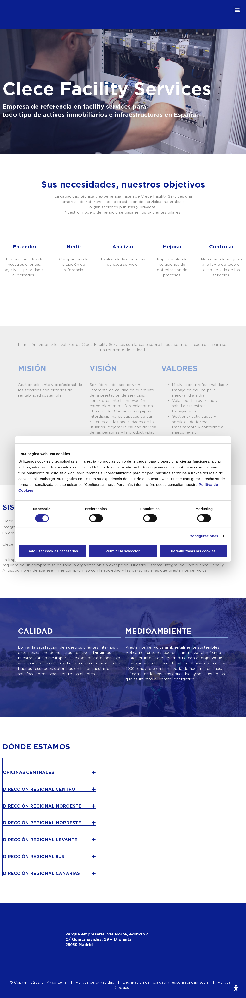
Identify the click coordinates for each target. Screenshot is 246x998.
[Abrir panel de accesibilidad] (236, 988)
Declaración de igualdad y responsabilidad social (166, 982)
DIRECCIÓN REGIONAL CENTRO (39, 789)
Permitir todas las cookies (193, 551)
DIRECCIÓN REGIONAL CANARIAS (41, 873)
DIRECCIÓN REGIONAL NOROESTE (42, 806)
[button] (237, 10)
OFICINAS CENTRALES (28, 772)
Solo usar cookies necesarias (52, 551)
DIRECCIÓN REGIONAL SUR (34, 856)
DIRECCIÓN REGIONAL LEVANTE (40, 839)
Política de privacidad (95, 982)
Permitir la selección (123, 551)
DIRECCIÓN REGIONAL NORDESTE (42, 823)
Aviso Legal (57, 982)
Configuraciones (204, 536)
